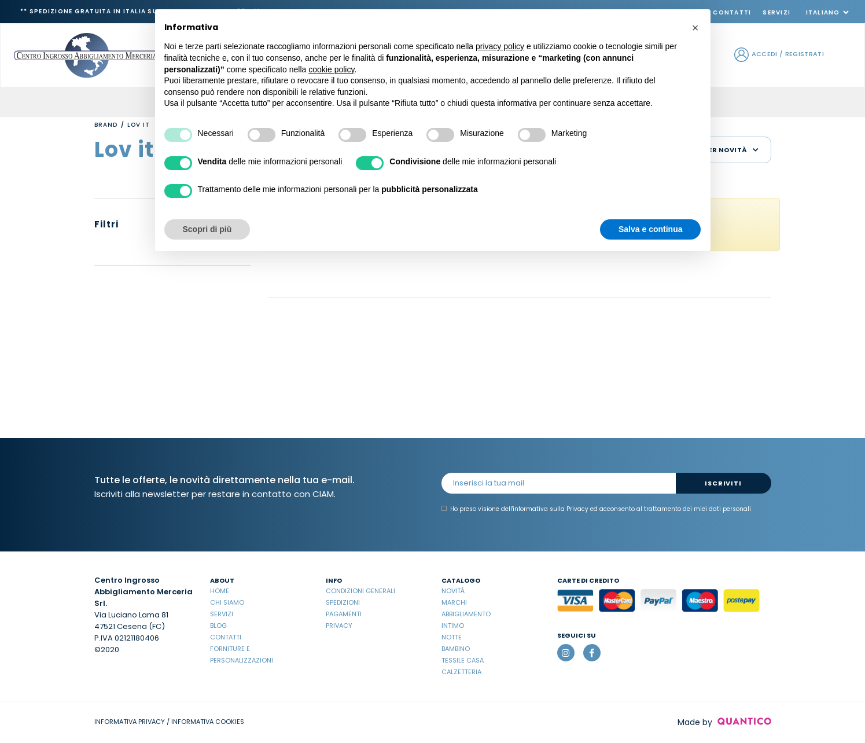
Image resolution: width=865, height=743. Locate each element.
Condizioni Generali (360, 590)
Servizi (776, 12)
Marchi (454, 602)
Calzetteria (461, 671)
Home (219, 590)
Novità (453, 590)
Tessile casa (462, 660)
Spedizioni (343, 602)
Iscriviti (723, 483)
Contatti (732, 12)
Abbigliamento (466, 614)
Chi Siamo (227, 602)
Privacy (339, 625)
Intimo (452, 625)
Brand (105, 124)
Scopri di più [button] (207, 229)
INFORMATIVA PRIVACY (129, 721)
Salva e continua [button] (650, 229)
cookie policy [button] (331, 69)
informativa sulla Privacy (550, 509)
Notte (451, 637)
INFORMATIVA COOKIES (207, 721)
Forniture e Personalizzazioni (241, 654)
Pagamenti (344, 614)
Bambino (455, 648)
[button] (695, 28)
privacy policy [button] (500, 46)
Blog (218, 625)
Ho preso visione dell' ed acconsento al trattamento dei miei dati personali (596, 509)
